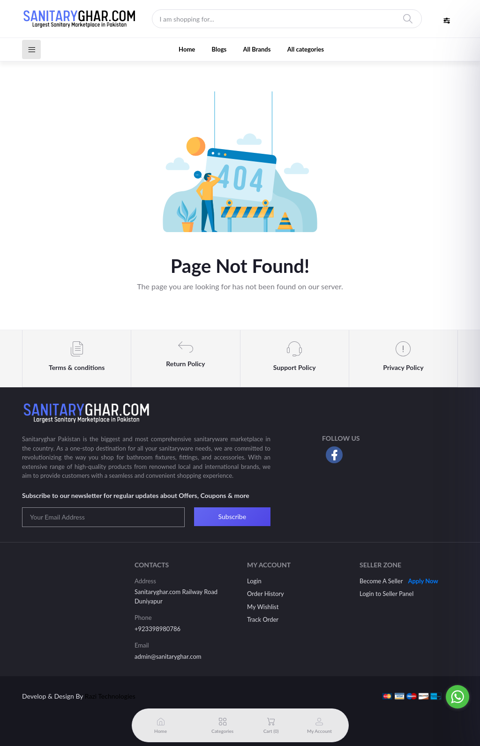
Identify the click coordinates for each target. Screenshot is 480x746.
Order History (265, 593)
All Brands (257, 49)
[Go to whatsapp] (457, 696)
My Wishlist (262, 606)
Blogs (219, 49)
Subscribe (232, 516)
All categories (305, 49)
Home (187, 49)
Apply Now (423, 581)
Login (254, 581)
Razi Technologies (110, 696)
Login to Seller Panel (386, 593)
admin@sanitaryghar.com (168, 656)
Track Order (262, 619)
